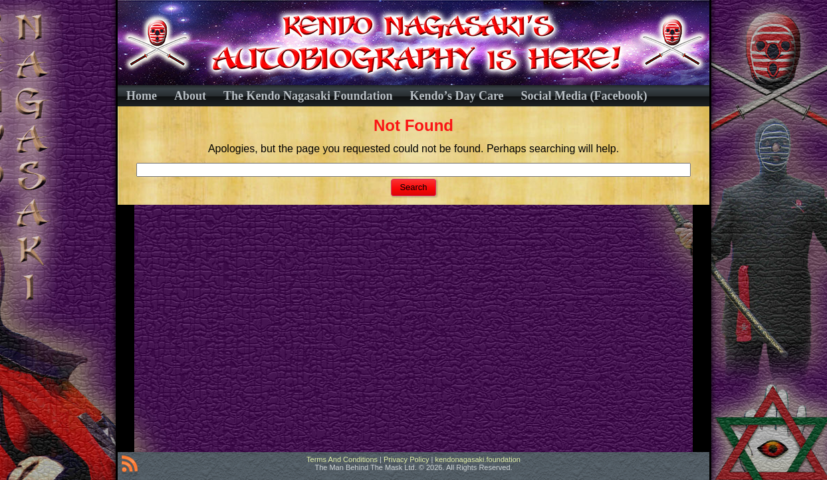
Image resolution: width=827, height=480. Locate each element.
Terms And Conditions (342, 459)
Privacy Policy (406, 459)
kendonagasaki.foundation (477, 459)
